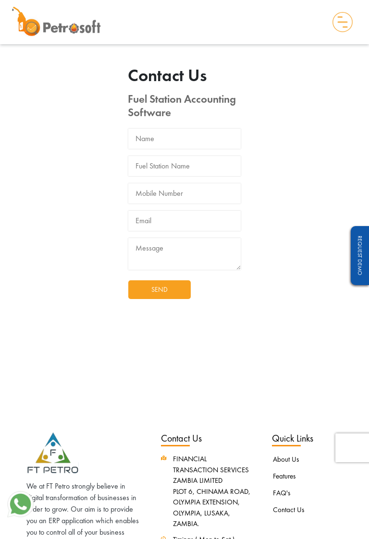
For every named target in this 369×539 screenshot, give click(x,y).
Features (284, 476)
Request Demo (360, 255)
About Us (286, 459)
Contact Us (288, 510)
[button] (20, 503)
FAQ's (281, 493)
